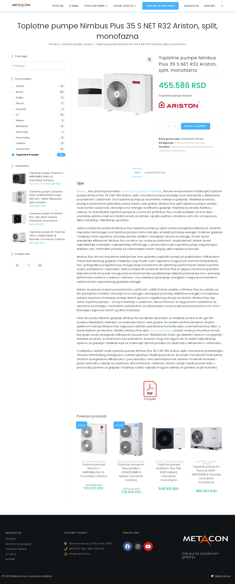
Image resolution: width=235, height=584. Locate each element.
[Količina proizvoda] (168, 126)
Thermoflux (23, 137)
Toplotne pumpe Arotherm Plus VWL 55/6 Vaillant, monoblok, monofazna (168, 472)
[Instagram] (29, 265)
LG (83, 461)
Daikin (20, 97)
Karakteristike (155, 172)
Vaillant (158, 461)
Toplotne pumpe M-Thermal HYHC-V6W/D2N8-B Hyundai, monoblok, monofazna (206, 474)
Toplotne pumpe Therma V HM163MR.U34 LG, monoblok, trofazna (93, 470)
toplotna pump (159, 330)
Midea (121, 461)
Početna (54, 44)
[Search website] (222, 6)
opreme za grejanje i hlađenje (141, 191)
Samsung (22, 132)
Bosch (20, 92)
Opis (137, 172)
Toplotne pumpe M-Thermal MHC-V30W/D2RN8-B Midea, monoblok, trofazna (131, 472)
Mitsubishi (22, 126)
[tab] (137, 173)
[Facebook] (17, 265)
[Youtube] (40, 265)
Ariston (89, 44)
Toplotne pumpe (72, 44)
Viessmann (23, 149)
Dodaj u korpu (196, 126)
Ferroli (20, 103)
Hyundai (200, 461)
